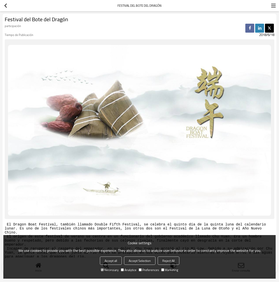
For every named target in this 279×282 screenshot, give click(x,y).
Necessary (110, 269)
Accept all (111, 260)
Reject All (168, 260)
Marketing (169, 269)
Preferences (149, 269)
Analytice (128, 269)
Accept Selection (140, 260)
